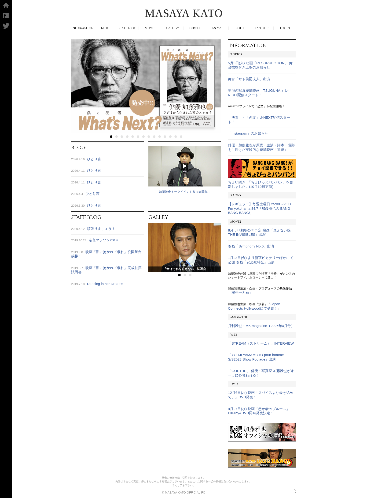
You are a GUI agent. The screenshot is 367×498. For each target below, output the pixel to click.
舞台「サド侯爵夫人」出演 (249, 79)
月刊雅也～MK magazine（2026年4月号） (261, 326)
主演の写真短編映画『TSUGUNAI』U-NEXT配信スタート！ (258, 92)
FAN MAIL (217, 28)
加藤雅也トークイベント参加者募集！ (185, 192)
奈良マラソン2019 (103, 240)
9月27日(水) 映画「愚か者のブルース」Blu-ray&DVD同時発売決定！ (259, 411)
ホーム (6, 5)
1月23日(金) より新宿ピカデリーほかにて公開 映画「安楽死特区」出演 (260, 260)
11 (165, 136)
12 (170, 136)
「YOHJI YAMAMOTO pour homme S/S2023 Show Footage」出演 (256, 357)
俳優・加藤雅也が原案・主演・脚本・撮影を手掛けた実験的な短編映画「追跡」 (261, 147)
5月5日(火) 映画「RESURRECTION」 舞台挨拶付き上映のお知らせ (260, 65)
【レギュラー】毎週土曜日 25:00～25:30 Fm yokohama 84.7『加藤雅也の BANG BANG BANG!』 (260, 208)
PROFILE (240, 28)
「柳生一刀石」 (240, 292)
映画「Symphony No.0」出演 (251, 246)
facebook (6, 15)
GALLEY (158, 217)
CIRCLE (194, 28)
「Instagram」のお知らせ (248, 133)
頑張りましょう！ (101, 229)
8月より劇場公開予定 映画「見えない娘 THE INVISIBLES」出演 (259, 232)
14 (181, 136)
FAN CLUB (262, 28)
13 (175, 136)
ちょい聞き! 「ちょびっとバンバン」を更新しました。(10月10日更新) (260, 184)
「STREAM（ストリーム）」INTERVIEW (261, 343)
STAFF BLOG (127, 28)
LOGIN (285, 28)
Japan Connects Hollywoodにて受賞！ (254, 306)
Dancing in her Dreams (105, 284)
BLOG (105, 28)
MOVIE (150, 28)
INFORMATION (82, 28)
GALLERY (172, 28)
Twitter (6, 26)
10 (159, 136)
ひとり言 (94, 159)
